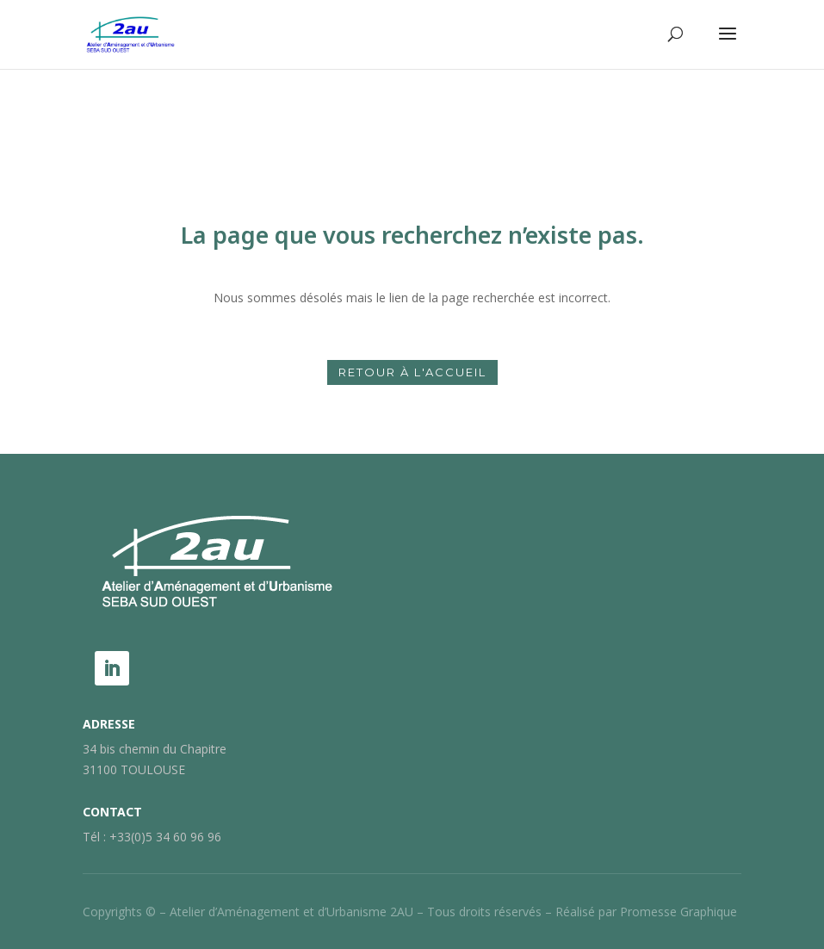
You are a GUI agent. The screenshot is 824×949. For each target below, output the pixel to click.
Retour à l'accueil (412, 372)
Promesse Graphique (678, 911)
